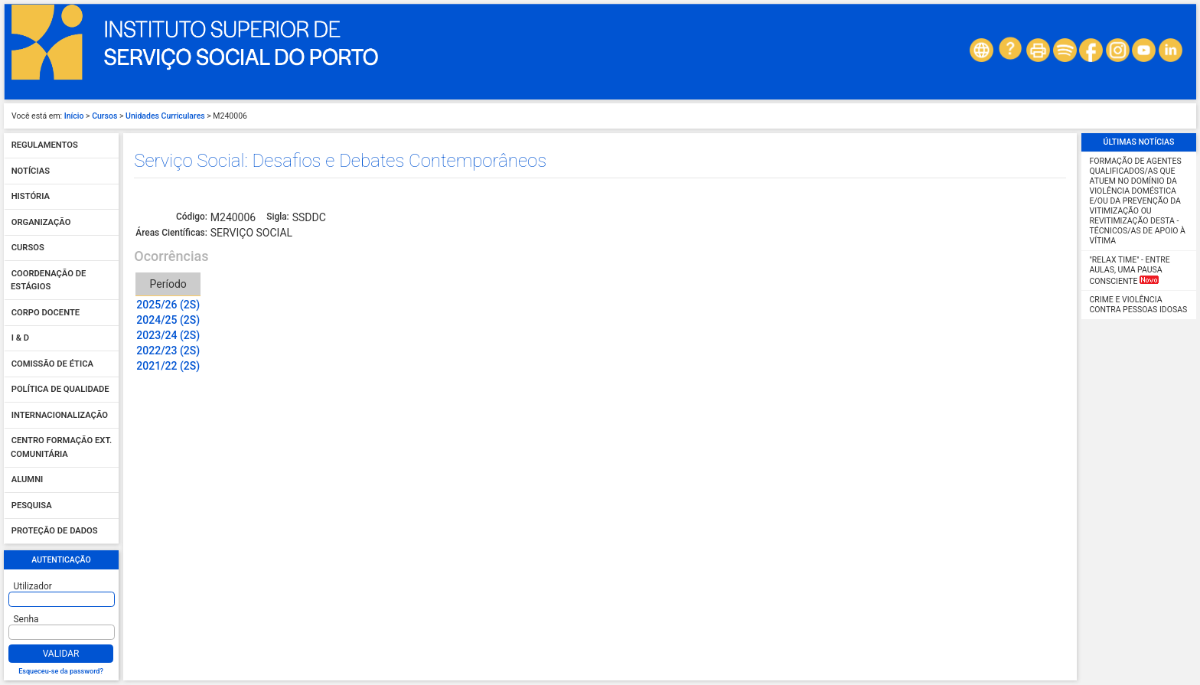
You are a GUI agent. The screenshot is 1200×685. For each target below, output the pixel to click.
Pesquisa (31, 505)
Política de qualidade (60, 390)
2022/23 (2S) (168, 350)
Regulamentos (44, 146)
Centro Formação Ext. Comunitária (61, 448)
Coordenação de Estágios (48, 280)
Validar (61, 653)
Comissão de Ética (52, 364)
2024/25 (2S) (168, 320)
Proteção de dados (54, 532)
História (30, 197)
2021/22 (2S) (168, 366)
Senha (26, 619)
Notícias (30, 171)
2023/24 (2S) (168, 335)
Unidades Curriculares (165, 116)
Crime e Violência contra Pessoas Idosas (1139, 305)
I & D (20, 339)
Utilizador (33, 586)
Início (74, 116)
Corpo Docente (45, 313)
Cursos (104, 116)
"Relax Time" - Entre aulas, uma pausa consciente (1130, 270)
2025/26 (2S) (168, 304)
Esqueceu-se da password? (60, 671)
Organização (41, 222)
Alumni (27, 480)
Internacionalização (59, 415)
